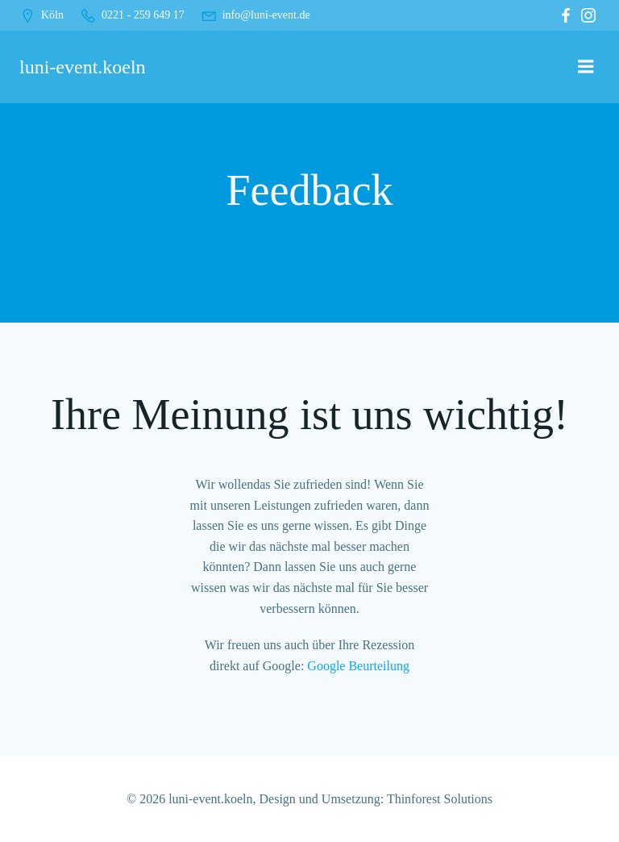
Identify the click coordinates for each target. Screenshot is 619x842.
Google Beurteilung (358, 666)
